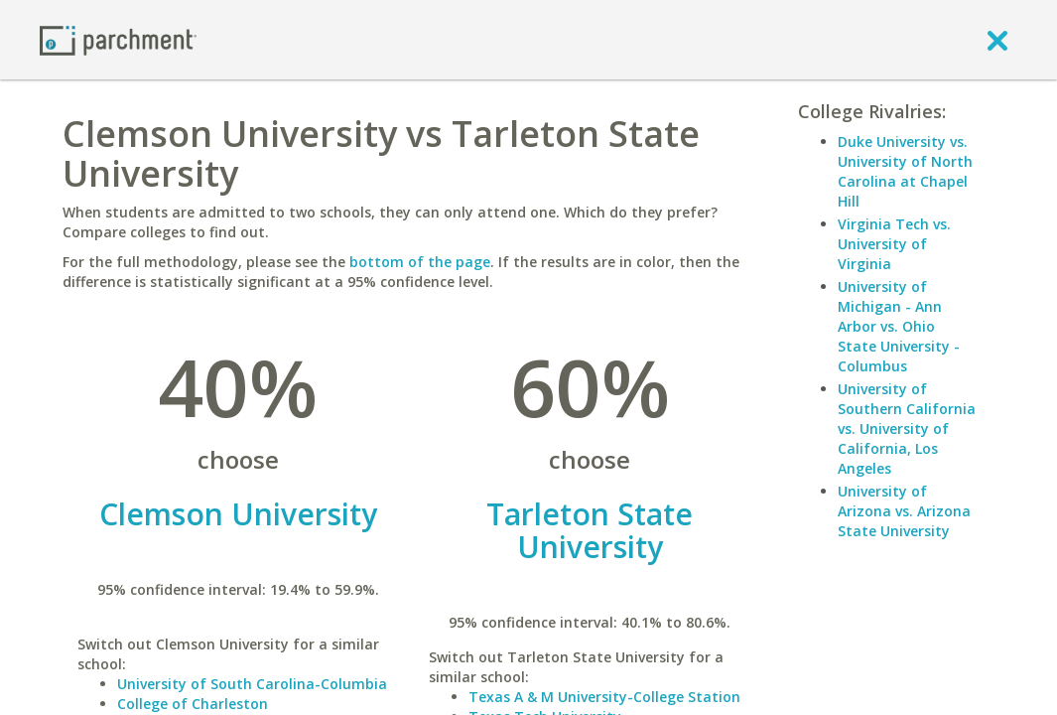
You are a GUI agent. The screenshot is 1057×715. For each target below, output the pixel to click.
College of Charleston (192, 703)
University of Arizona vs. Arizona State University (904, 511)
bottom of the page (419, 261)
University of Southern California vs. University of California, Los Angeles (907, 428)
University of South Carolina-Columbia (252, 683)
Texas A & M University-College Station (604, 696)
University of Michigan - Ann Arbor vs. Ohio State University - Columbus (899, 326)
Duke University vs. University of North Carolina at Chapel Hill (905, 171)
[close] (997, 40)
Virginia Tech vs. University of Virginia (894, 243)
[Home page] (118, 39)
